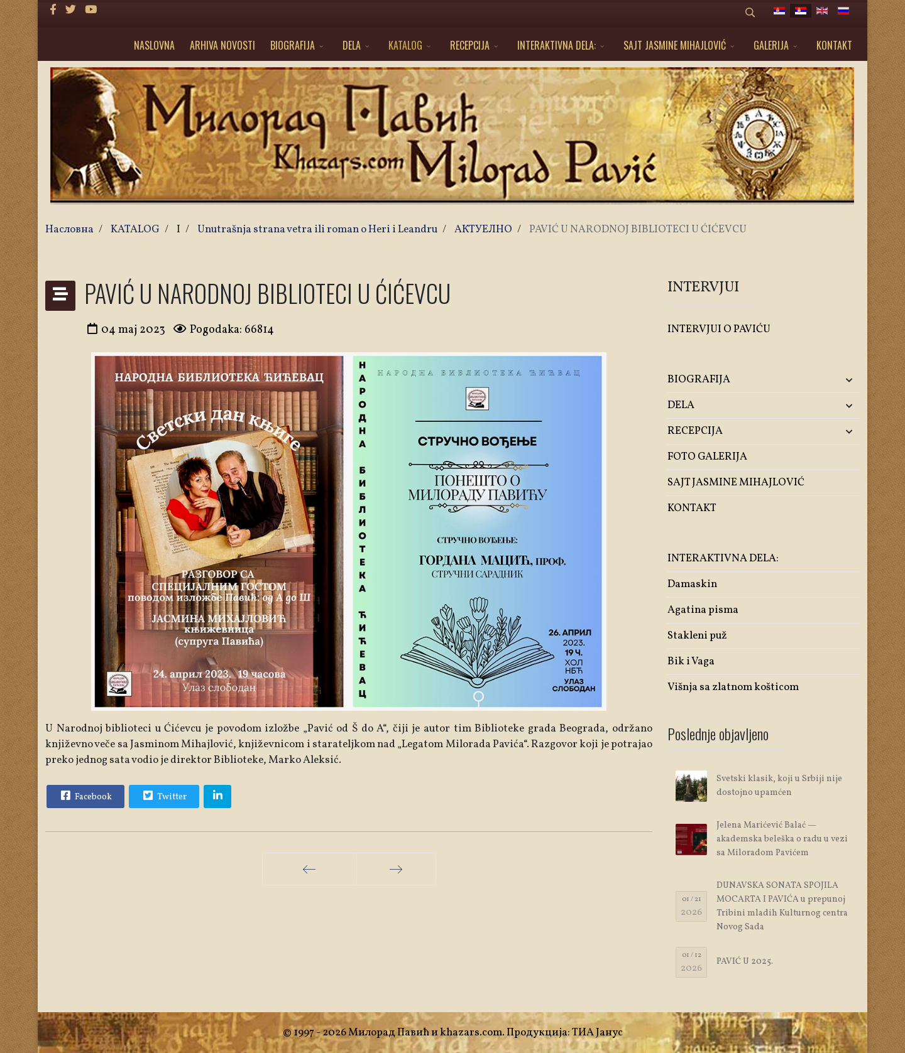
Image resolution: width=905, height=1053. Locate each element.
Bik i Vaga (691, 661)
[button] (828, 380)
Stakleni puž (697, 636)
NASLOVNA (154, 45)
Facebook (85, 795)
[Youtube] (91, 10)
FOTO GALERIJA (707, 457)
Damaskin (692, 584)
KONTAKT (834, 45)
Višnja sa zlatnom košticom (733, 687)
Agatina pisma (702, 610)
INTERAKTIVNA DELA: (556, 45)
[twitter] (70, 10)
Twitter (163, 795)
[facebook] (53, 10)
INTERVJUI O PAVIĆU (719, 329)
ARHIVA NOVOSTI (222, 45)
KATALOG (405, 45)
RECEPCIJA (470, 45)
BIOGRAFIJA (292, 45)
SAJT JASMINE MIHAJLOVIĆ (674, 45)
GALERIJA (771, 45)
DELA (352, 45)
